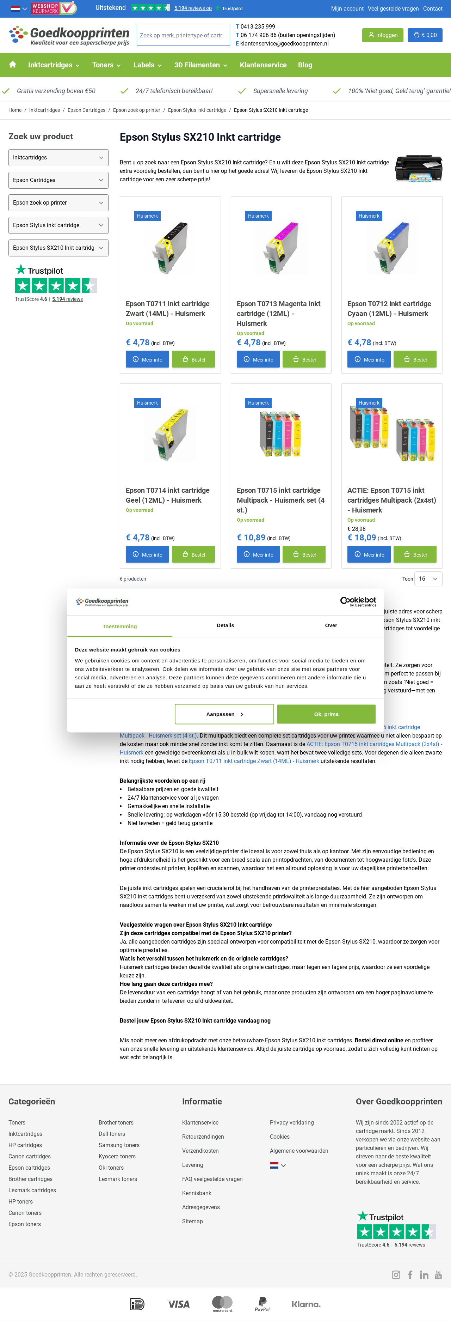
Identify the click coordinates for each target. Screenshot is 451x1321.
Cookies (280, 1136)
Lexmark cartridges (32, 1190)
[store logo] (69, 35)
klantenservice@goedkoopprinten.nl (284, 43)
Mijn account (347, 8)
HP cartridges (25, 1145)
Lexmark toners (118, 1179)
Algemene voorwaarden (299, 1150)
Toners (16, 1122)
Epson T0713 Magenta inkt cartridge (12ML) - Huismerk (279, 313)
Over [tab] (331, 625)
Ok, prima (326, 714)
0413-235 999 (258, 26)
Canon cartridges (29, 1156)
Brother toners (116, 1122)
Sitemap (192, 1221)
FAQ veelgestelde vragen (212, 1179)
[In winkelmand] (193, 359)
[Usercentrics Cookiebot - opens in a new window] (345, 601)
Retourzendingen (203, 1136)
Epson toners (24, 1224)
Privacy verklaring (292, 1122)
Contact (433, 8)
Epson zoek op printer (136, 110)
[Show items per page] (428, 578)
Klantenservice (200, 1122)
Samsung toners (119, 1145)
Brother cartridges (30, 1179)
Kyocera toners (117, 1156)
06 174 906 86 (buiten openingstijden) (288, 35)
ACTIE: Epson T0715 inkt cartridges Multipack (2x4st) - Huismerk (391, 500)
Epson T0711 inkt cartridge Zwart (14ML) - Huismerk (254, 761)
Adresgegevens (201, 1207)
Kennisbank (196, 1193)
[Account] (383, 35)
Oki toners (111, 1167)
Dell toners (112, 1134)
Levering (192, 1165)
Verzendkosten (200, 1150)
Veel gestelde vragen (393, 8)
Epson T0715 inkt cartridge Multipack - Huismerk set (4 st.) (281, 500)
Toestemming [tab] (120, 626)
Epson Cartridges (86, 110)
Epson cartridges (29, 1167)
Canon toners (25, 1213)
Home (14, 110)
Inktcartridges (44, 110)
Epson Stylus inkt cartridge (197, 110)
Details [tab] (225, 625)
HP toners (20, 1201)
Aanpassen (224, 714)
